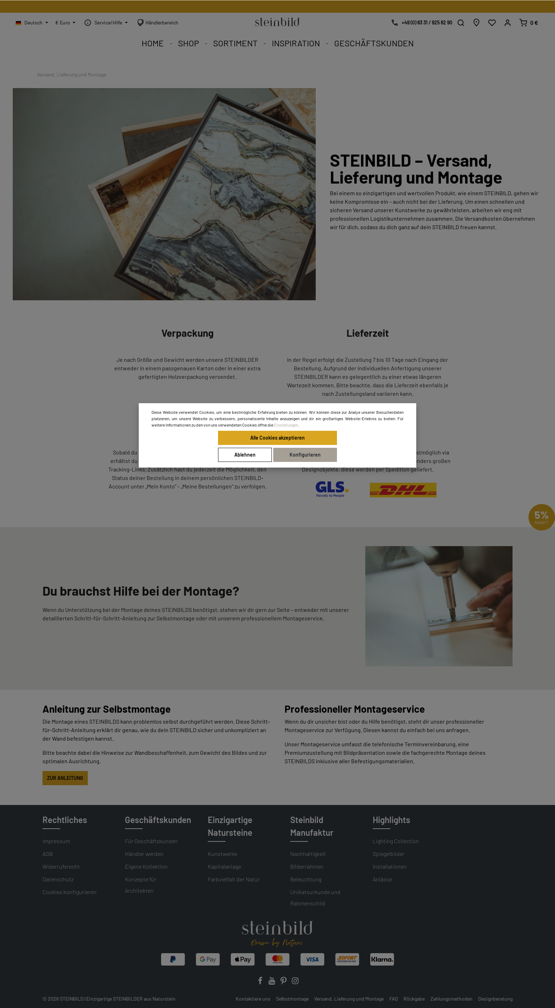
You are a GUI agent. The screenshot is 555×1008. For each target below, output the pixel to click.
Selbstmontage (292, 999)
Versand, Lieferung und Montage (349, 999)
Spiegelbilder (389, 853)
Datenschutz (58, 879)
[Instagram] (295, 983)
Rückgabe (414, 999)
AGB (47, 853)
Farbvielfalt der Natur (234, 879)
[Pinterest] (284, 983)
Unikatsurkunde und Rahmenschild (315, 897)
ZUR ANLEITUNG (65, 778)
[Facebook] (260, 983)
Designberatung (495, 999)
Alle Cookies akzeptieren (277, 438)
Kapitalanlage (224, 866)
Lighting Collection (396, 841)
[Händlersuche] (476, 23)
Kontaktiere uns (253, 999)
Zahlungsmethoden (451, 999)
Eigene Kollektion (146, 866)
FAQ (393, 999)
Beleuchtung (305, 879)
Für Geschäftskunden (151, 841)
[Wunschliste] (492, 23)
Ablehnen (245, 455)
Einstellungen (286, 424)
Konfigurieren (305, 455)
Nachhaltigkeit (308, 853)
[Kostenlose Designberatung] (420, 23)
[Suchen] (461, 23)
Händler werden (144, 853)
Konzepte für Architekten (140, 885)
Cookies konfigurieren (69, 891)
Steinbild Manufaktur (311, 826)
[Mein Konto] (507, 23)
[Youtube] (272, 983)
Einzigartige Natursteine (230, 826)
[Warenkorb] (528, 23)
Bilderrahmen (307, 866)
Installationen (390, 866)
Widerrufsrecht (61, 866)
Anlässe (382, 879)
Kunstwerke (222, 853)
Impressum (56, 841)
